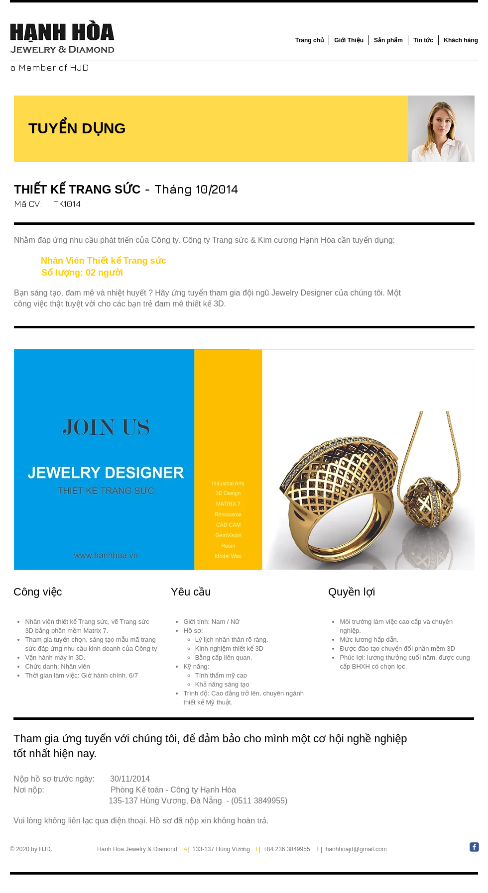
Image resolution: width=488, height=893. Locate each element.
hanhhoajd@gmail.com (356, 849)
